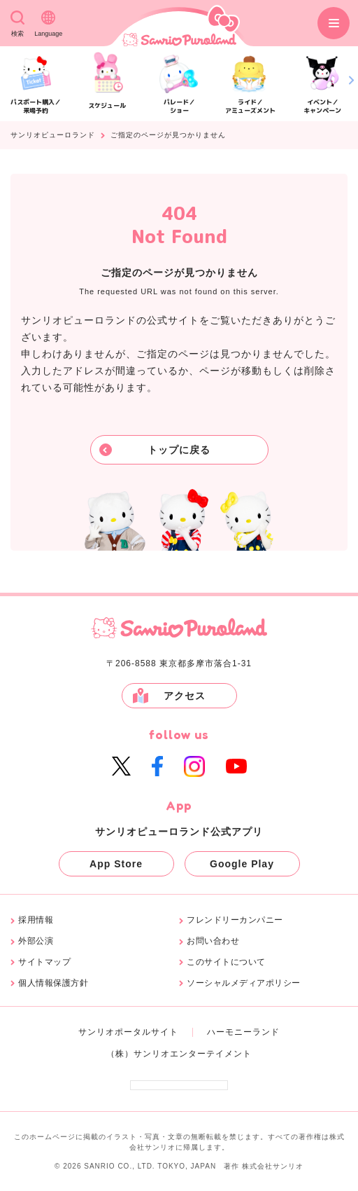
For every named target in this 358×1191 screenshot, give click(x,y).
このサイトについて (226, 962)
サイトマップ (44, 962)
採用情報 (35, 920)
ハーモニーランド (243, 1032)
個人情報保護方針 (53, 983)
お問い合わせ (213, 941)
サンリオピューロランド (52, 135)
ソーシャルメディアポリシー (244, 983)
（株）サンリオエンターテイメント (179, 1054)
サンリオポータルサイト (128, 1032)
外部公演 (35, 941)
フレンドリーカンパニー (235, 920)
